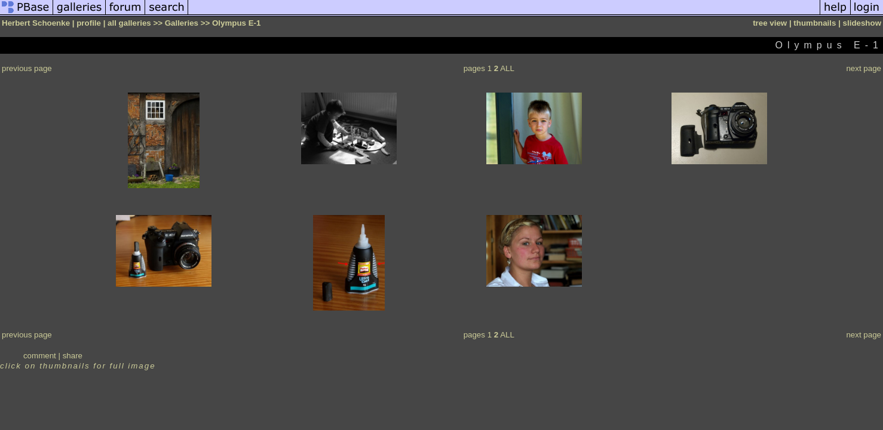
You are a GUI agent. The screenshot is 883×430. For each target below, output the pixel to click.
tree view (770, 23)
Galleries (181, 23)
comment (39, 355)
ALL (507, 68)
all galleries (129, 23)
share (72, 355)
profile (88, 23)
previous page (27, 68)
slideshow (862, 23)
